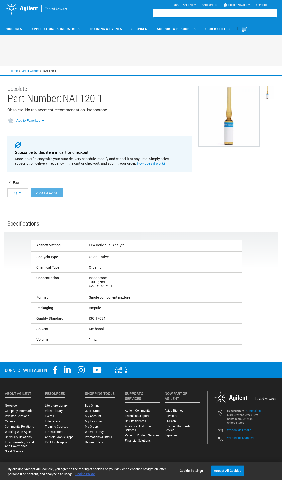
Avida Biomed (174, 410)
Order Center (217, 28)
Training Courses (56, 426)
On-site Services (135, 421)
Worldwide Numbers (240, 438)
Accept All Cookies (227, 470)
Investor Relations (17, 416)
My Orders (92, 426)
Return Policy (94, 442)
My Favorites (93, 421)
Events (49, 416)
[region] (141, 471)
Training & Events (105, 28)
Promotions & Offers (98, 437)
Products (13, 28)
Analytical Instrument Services (139, 428)
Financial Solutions (138, 440)
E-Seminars (52, 421)
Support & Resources (176, 28)
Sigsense (171, 435)
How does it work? (151, 163)
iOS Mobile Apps (56, 442)
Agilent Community (137, 410)
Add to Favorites (28, 120)
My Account (93, 416)
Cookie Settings (191, 470)
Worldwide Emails (239, 430)
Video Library (54, 411)
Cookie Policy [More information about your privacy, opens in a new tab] (85, 474)
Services (139, 28)
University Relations (18, 437)
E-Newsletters (54, 432)
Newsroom (12, 405)
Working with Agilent (19, 432)
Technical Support (137, 416)
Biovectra (171, 416)
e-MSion (170, 421)
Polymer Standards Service (177, 428)
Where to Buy (94, 432)
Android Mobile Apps (59, 437)
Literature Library (56, 405)
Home (14, 71)
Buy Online (92, 405)
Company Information (19, 411)
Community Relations (19, 426)
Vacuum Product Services (142, 435)
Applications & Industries (56, 28)
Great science (14, 451)
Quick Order (92, 411)
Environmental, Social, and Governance (19, 444)
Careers (10, 421)
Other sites (253, 411)
